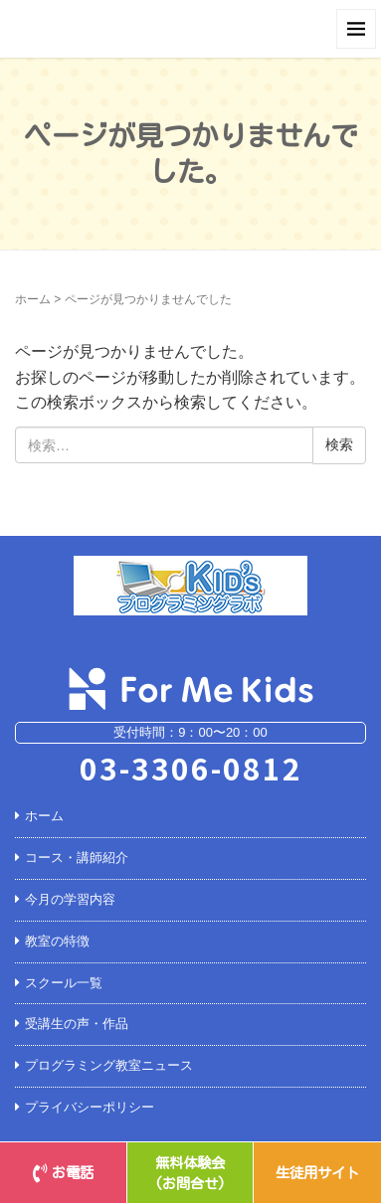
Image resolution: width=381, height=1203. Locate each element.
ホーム (33, 299)
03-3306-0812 (191, 767)
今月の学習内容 (70, 899)
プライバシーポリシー (89, 1107)
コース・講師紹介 (76, 857)
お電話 (63, 1172)
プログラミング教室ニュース (109, 1065)
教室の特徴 (57, 941)
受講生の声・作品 (76, 1023)
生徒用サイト (317, 1172)
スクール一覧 (63, 982)
